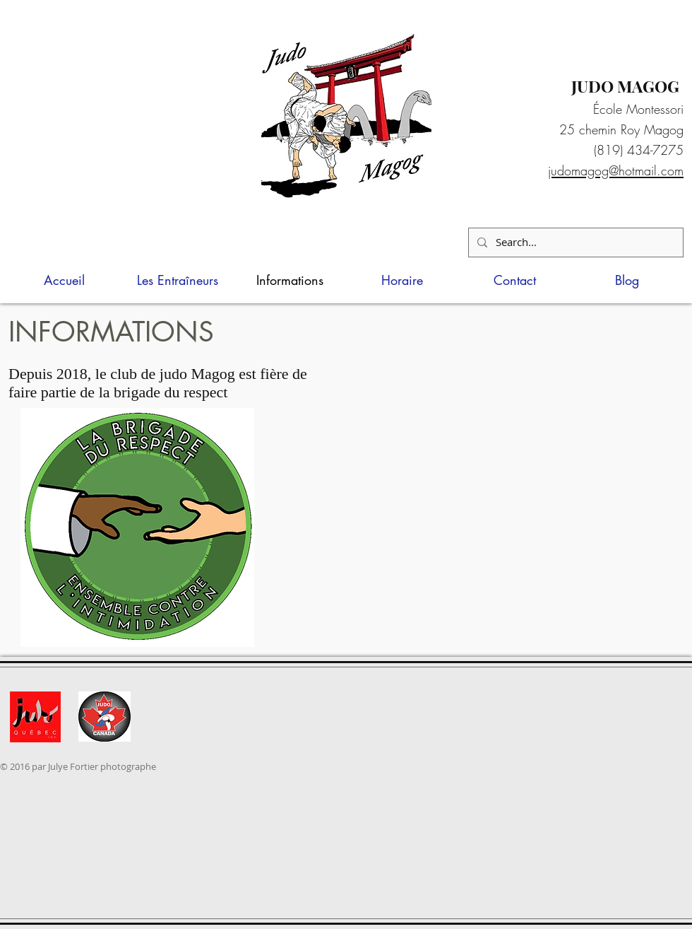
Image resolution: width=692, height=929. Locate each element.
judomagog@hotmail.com (616, 170)
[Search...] (574, 242)
